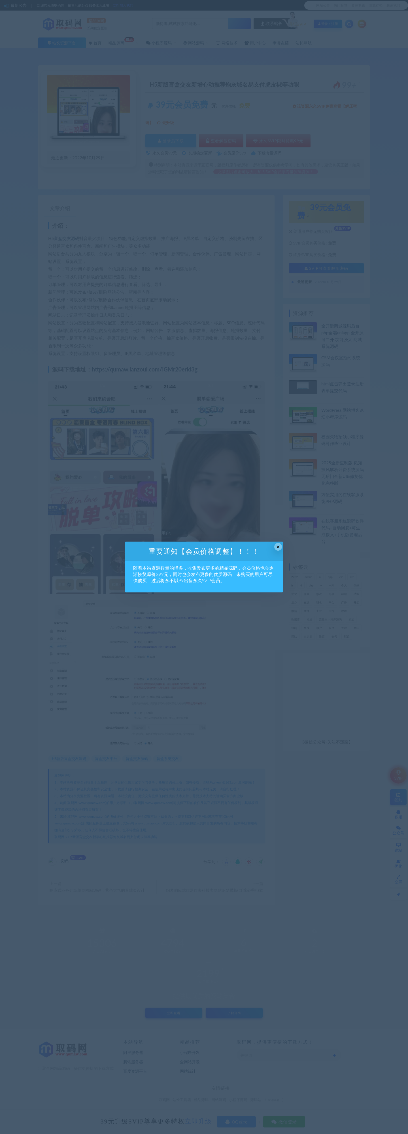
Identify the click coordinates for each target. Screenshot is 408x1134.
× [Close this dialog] (278, 546)
